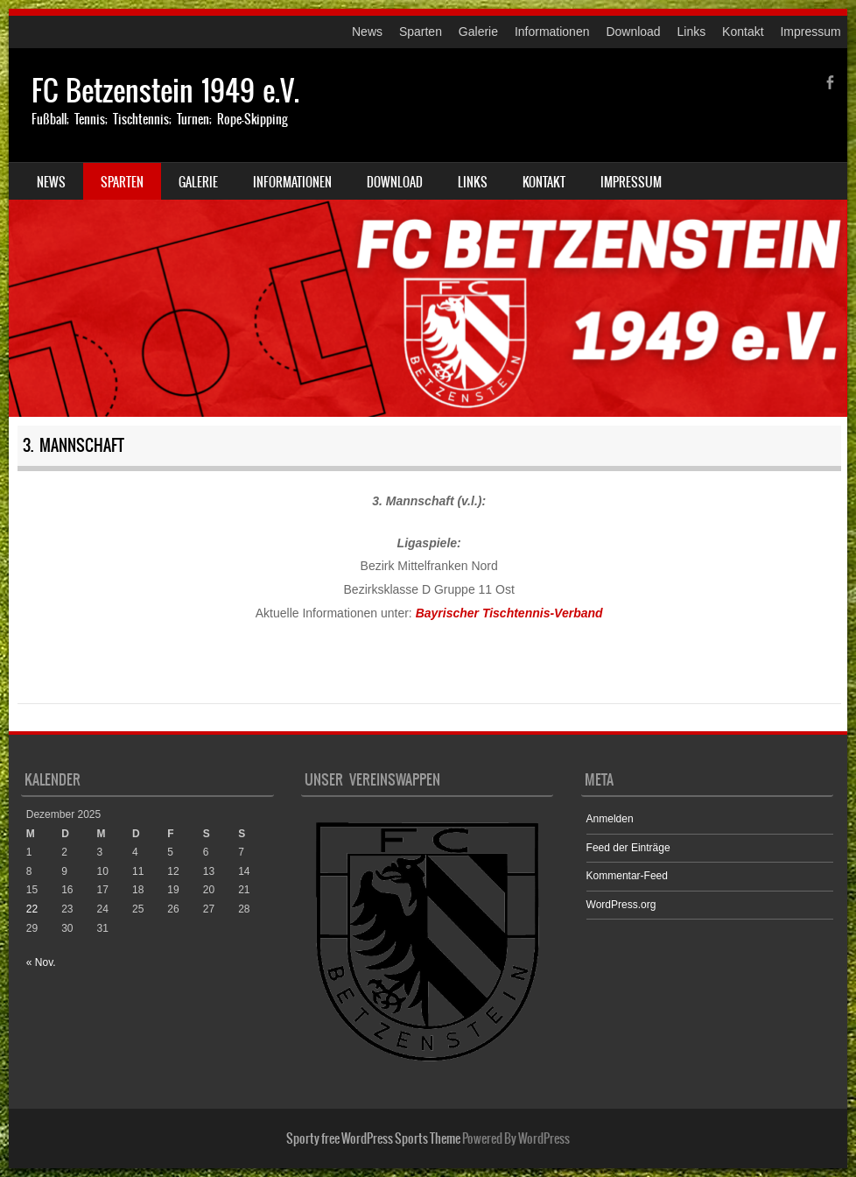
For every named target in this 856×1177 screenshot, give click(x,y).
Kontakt (742, 32)
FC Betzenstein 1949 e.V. (165, 90)
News (367, 32)
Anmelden (610, 819)
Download (633, 32)
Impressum (810, 32)
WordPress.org (621, 905)
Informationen (552, 32)
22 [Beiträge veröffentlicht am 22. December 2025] (32, 909)
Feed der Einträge (628, 848)
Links (691, 32)
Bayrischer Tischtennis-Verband (509, 613)
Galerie (478, 32)
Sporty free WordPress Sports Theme (373, 1138)
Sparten (420, 32)
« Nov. (41, 962)
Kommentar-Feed (627, 876)
